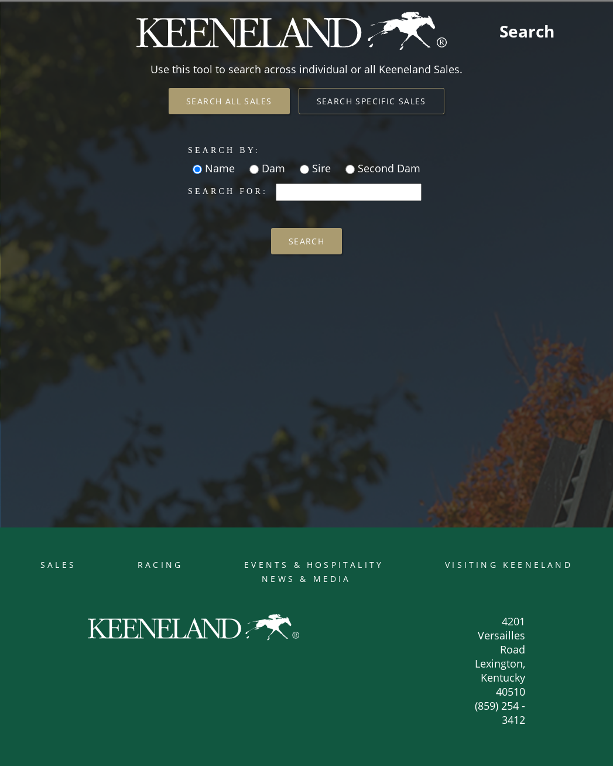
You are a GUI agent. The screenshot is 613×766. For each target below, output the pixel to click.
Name (218, 168)
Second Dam (387, 168)
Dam (272, 168)
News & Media (306, 578)
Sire (320, 168)
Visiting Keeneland (509, 564)
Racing (160, 564)
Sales (58, 564)
